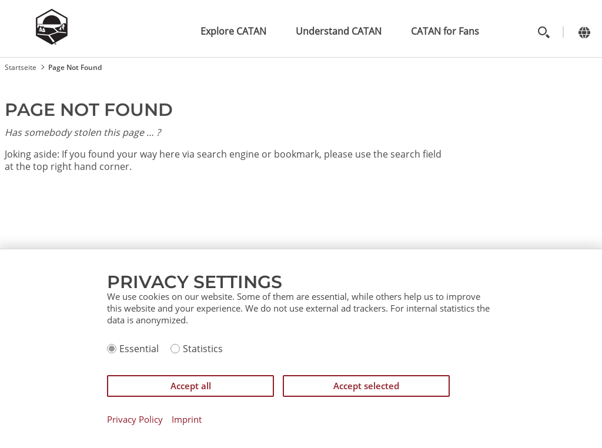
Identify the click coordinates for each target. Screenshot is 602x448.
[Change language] (584, 32)
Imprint (187, 419)
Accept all (190, 386)
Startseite (20, 67)
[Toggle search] (543, 32)
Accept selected (366, 386)
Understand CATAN (339, 31)
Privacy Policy (135, 419)
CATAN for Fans (445, 31)
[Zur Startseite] (52, 41)
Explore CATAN (233, 31)
